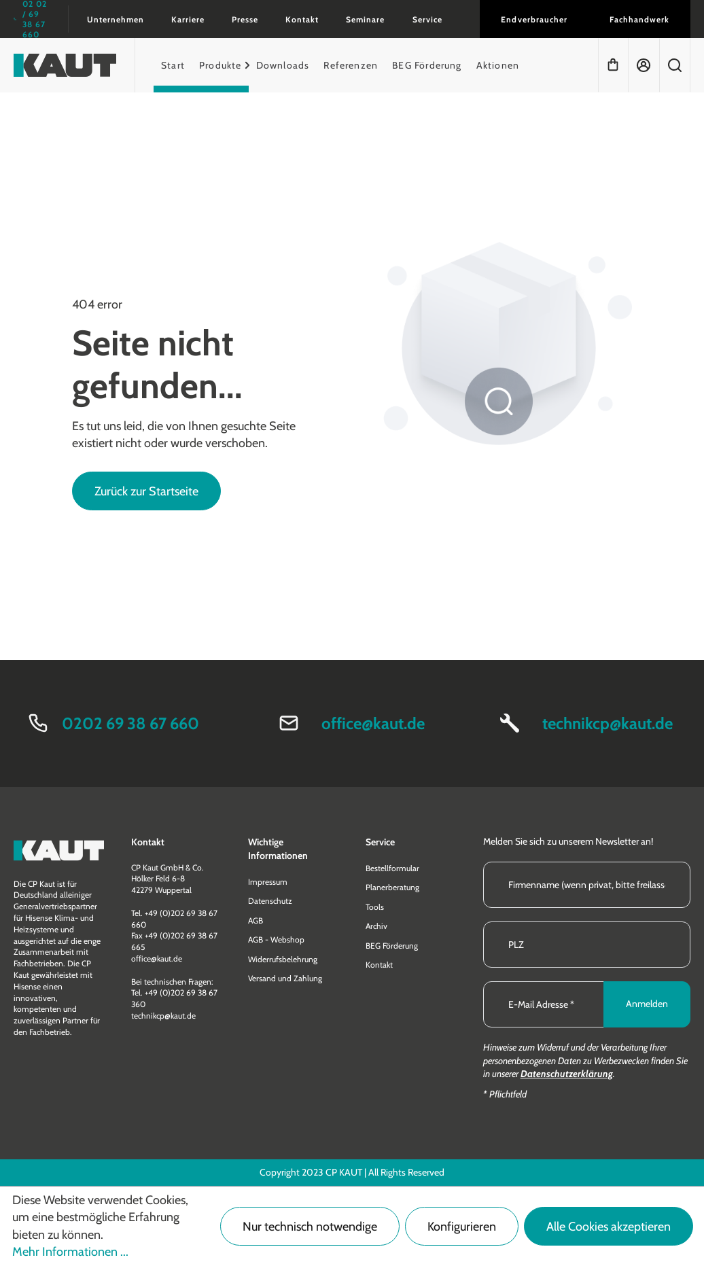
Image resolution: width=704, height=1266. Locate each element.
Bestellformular (392, 868)
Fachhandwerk (639, 19)
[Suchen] (674, 65)
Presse (245, 19)
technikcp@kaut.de (607, 723)
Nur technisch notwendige (310, 1226)
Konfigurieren (461, 1226)
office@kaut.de (373, 723)
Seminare (365, 19)
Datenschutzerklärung (567, 1074)
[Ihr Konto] (643, 65)
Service (427, 19)
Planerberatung (392, 887)
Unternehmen (115, 19)
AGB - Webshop (276, 939)
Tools (375, 907)
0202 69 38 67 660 (130, 723)
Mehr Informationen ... (70, 1251)
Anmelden (647, 1004)
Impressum (267, 882)
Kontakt (302, 19)
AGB (255, 920)
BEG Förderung (392, 945)
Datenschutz (270, 901)
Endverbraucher (534, 19)
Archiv (376, 926)
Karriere (188, 19)
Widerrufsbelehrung (282, 959)
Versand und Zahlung (285, 978)
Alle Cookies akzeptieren (608, 1226)
